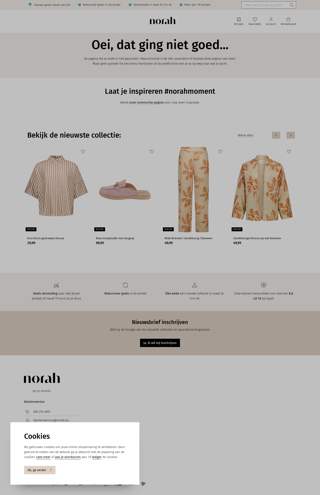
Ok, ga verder (39, 470)
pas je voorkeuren (68, 457)
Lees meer (43, 457)
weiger (97, 457)
